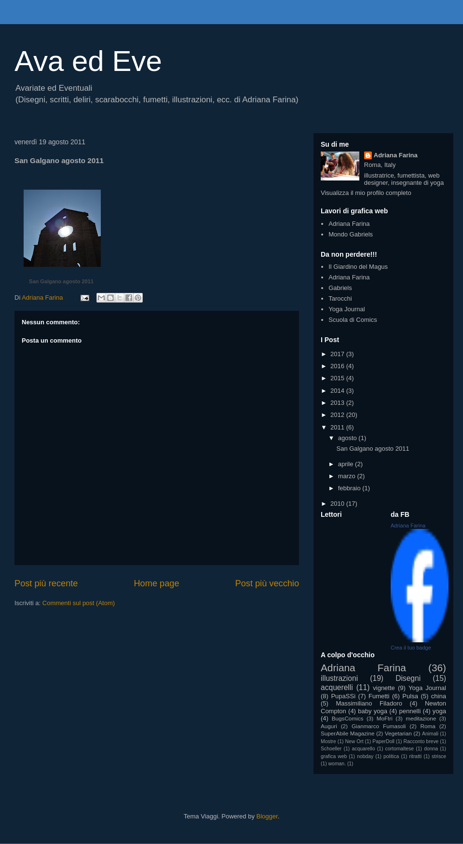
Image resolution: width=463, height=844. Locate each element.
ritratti (415, 756)
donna (431, 748)
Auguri (329, 726)
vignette (384, 688)
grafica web (334, 756)
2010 (338, 503)
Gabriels (340, 287)
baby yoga (372, 711)
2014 (338, 390)
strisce (439, 756)
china (438, 696)
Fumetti (378, 696)
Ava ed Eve (88, 61)
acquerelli (337, 687)
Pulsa (410, 696)
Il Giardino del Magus (358, 266)
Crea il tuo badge (411, 647)
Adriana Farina (396, 155)
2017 (338, 354)
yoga (439, 711)
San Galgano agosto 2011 (61, 281)
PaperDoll (383, 741)
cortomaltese (399, 748)
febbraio (350, 488)
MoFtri (385, 718)
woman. (337, 763)
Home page (156, 583)
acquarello (363, 748)
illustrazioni (339, 678)
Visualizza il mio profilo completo (366, 192)
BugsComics (348, 718)
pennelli (410, 711)
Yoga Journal (346, 309)
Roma (428, 726)
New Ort (354, 741)
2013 (338, 402)
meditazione (421, 718)
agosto (348, 438)
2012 (338, 414)
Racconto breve (421, 741)
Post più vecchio (267, 583)
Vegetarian (398, 733)
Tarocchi (340, 298)
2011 (338, 427)
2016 (338, 366)
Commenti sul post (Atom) (78, 603)
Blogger (267, 816)
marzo (347, 476)
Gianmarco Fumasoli (379, 726)
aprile (346, 464)
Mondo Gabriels (350, 234)
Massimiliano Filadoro (369, 703)
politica (391, 756)
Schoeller (331, 748)
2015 (338, 378)
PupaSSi (343, 696)
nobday (365, 756)
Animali (430, 733)
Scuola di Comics (352, 319)
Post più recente (46, 583)
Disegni (408, 678)
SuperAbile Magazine (347, 733)
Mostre (328, 741)
